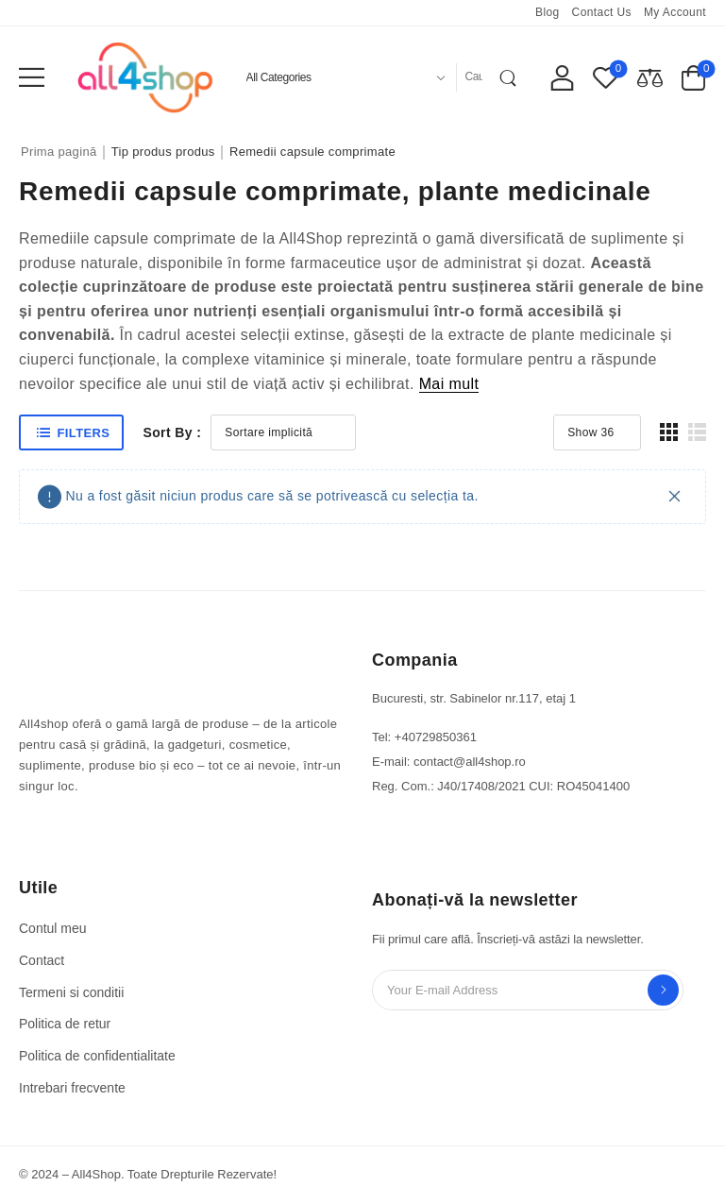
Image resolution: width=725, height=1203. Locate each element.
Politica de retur (64, 1023)
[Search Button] (512, 77)
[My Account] (562, 77)
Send (663, 990)
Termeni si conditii (71, 992)
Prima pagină (59, 151)
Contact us (602, 12)
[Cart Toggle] (693, 77)
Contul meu (53, 928)
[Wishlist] (605, 77)
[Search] (474, 77)
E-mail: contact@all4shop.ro (449, 761)
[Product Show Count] (597, 432)
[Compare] (650, 77)
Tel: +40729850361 (424, 737)
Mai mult (449, 384)
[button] (31, 77)
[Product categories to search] (343, 77)
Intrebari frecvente (72, 1087)
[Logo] (145, 77)
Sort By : (172, 432)
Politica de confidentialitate (97, 1055)
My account (675, 12)
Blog (547, 12)
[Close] (675, 496)
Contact (41, 960)
